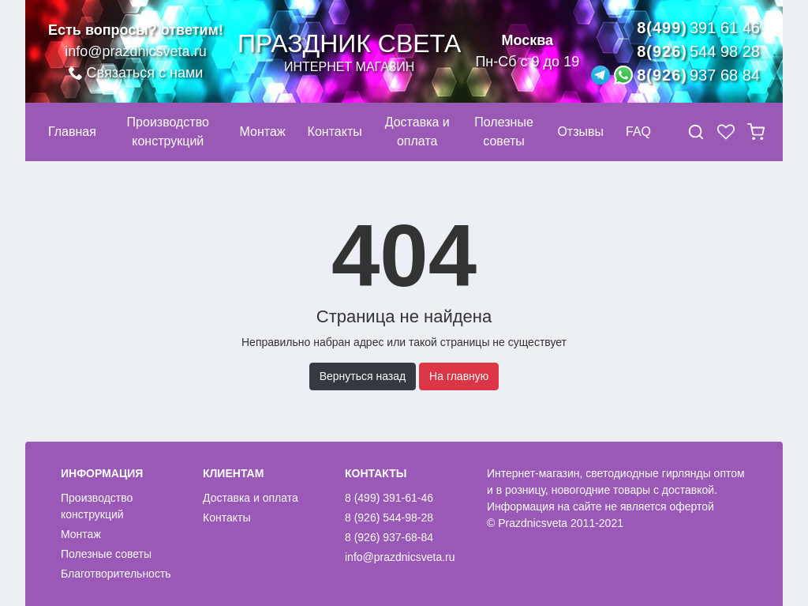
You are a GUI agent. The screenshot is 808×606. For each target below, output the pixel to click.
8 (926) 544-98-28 (389, 517)
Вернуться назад (363, 376)
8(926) (698, 51)
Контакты (226, 517)
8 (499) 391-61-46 (389, 497)
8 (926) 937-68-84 (389, 537)
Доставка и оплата (250, 497)
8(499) (698, 28)
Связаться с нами (136, 73)
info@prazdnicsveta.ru (135, 51)
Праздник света (349, 51)
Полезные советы (106, 554)
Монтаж (81, 534)
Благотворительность (116, 573)
